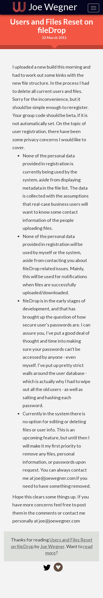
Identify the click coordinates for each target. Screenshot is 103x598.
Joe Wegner (52, 546)
